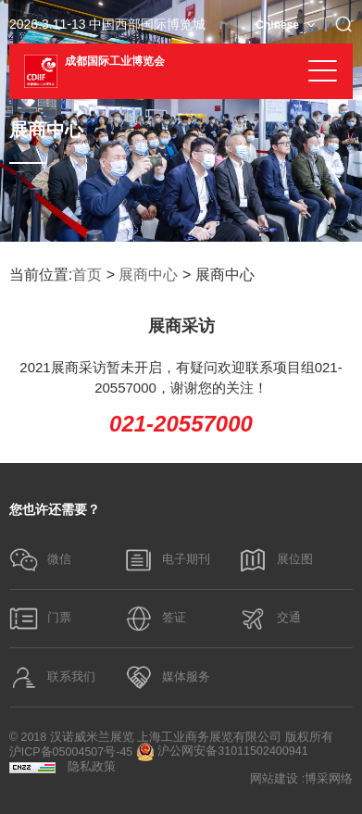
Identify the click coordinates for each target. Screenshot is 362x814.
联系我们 (52, 677)
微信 (40, 559)
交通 (269, 618)
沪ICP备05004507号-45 (71, 752)
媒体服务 (167, 677)
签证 (155, 618)
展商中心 (148, 274)
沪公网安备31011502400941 (222, 752)
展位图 (275, 559)
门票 (40, 618)
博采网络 (329, 779)
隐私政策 (92, 767)
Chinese (277, 25)
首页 (87, 274)
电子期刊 (167, 559)
